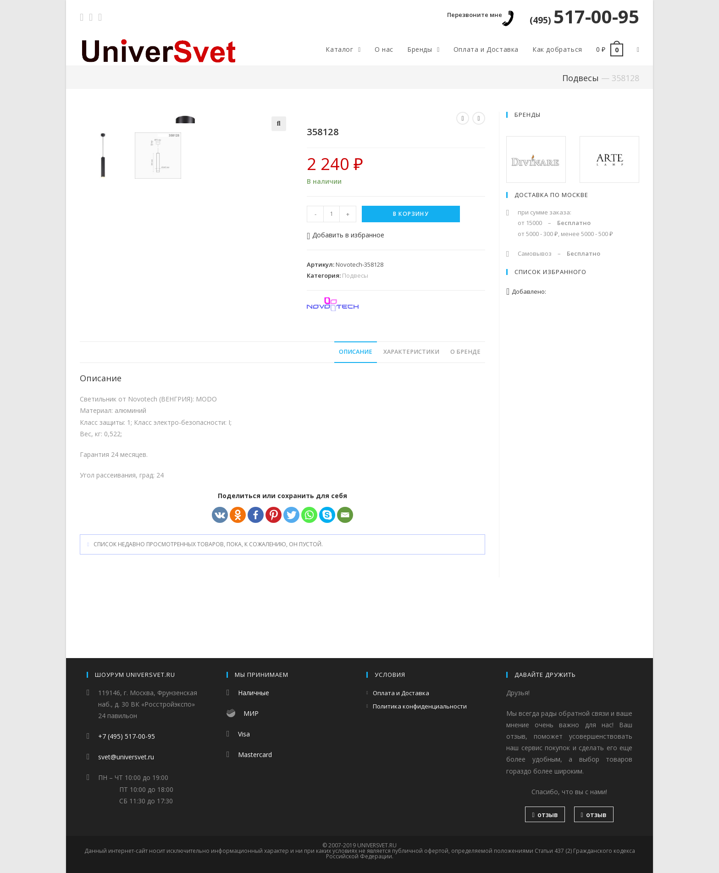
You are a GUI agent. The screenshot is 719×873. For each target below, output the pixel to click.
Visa (244, 734)
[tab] (355, 409)
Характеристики (411, 409)
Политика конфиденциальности (420, 706)
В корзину (411, 214)
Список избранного (550, 272)
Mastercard (255, 754)
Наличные (253, 692)
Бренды (527, 114)
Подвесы (580, 77)
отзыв (545, 814)
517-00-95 (584, 16)
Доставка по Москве (551, 195)
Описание (355, 409)
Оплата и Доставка (401, 693)
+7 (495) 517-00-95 (126, 736)
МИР (251, 713)
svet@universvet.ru (126, 756)
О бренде (465, 409)
